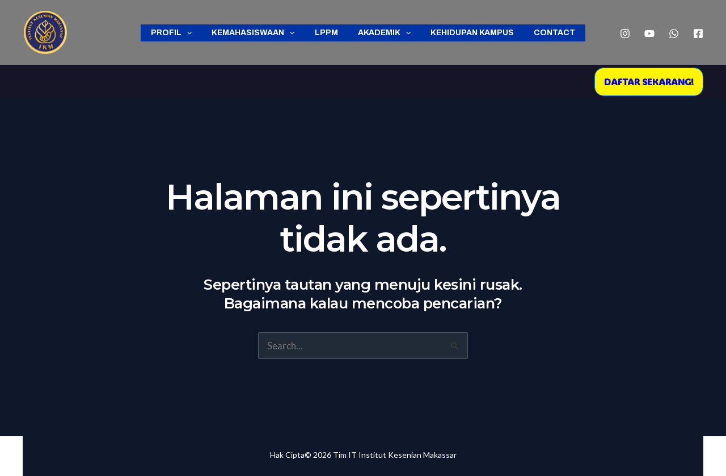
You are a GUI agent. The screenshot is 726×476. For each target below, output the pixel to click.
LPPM (328, 32)
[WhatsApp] (674, 33)
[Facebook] (698, 33)
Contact (544, 32)
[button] (648, 82)
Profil (181, 32)
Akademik (382, 32)
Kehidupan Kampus (466, 32)
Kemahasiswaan (259, 32)
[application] (196, 32)
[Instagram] (625, 33)
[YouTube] (649, 33)
